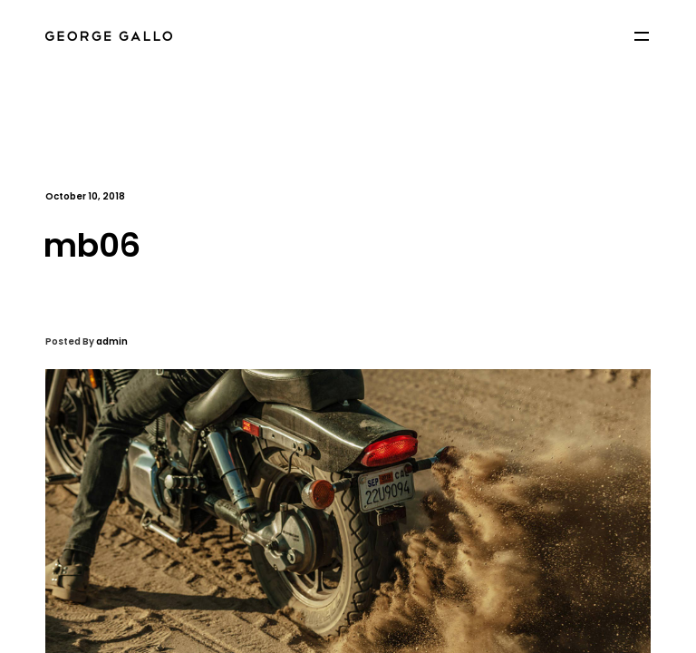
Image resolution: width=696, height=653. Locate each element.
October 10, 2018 (85, 196)
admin (112, 341)
